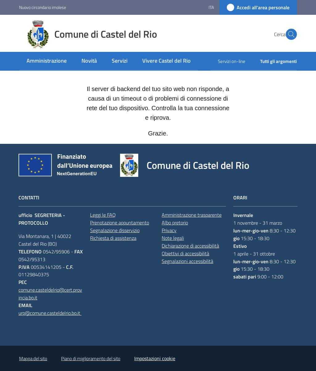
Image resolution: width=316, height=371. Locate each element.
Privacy (169, 230)
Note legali (173, 238)
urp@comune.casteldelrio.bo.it (50, 313)
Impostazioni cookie (154, 358)
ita (211, 7)
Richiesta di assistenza (113, 238)
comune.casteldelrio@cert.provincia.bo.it (50, 293)
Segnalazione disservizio (114, 230)
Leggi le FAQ (103, 215)
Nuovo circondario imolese (42, 7)
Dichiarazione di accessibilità (190, 245)
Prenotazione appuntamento (119, 222)
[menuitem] (46, 61)
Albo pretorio (175, 222)
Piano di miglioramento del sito (90, 358)
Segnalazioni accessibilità (187, 261)
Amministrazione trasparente (192, 215)
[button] (289, 34)
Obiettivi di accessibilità (185, 253)
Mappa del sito (33, 358)
